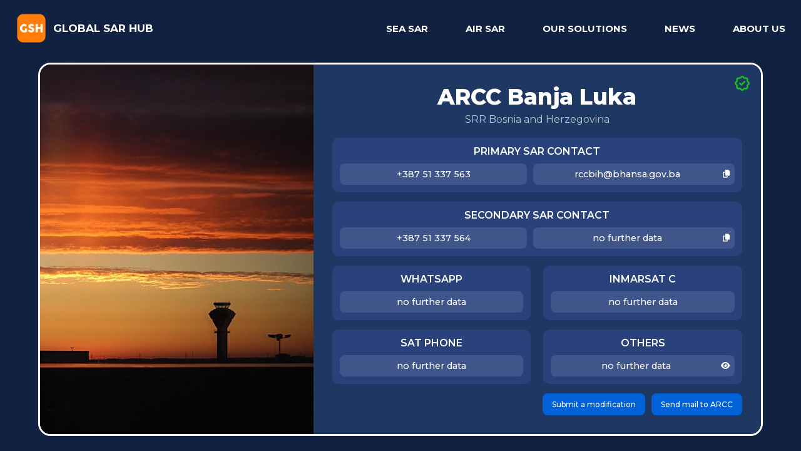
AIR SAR (485, 28)
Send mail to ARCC (697, 404)
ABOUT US (759, 28)
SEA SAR (407, 28)
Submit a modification (594, 404)
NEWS (680, 28)
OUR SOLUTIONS (585, 28)
